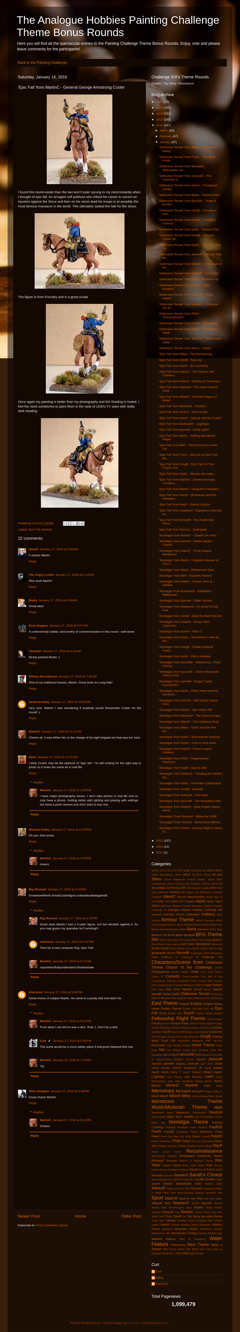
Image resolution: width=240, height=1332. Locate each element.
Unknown (47, 941)
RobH (176, 1165)
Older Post (131, 1216)
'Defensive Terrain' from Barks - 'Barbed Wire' (189, 195)
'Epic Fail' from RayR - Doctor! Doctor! (184, 504)
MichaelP (197, 1091)
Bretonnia (217, 944)
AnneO (180, 914)
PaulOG (215, 1127)
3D (220, 883)
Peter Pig (166, 1136)
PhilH (177, 1141)
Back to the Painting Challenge (42, 62)
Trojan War (157, 1220)
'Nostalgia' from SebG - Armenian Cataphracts (190, 783)
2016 (160, 125)
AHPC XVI (162, 901)
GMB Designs (185, 1032)
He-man (218, 1040)
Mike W (218, 1091)
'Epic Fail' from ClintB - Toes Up (180, 360)
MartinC (47, 529)
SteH (167, 1203)
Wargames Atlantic (186, 1229)
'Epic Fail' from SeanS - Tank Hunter (183, 412)
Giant (175, 1032)
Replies (38, 782)
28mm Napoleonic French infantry (184, 879)
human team (189, 1050)
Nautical (215, 1112)
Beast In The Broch (163, 935)
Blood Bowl (157, 944)
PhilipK (186, 1141)
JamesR (156, 1063)
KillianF (207, 1072)
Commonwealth (190, 976)
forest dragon (214, 1019)
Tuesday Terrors (186, 1220)
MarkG (218, 1081)
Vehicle (175, 1224)
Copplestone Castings (163, 981)
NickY (179, 1116)
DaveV (207, 989)
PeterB (206, 1136)
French (193, 1023)
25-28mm (197, 874)
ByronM (183, 953)
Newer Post (29, 1216)
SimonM (196, 1188)
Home (80, 1216)
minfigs (195, 1096)
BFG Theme (209, 934)
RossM (194, 1169)
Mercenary (162, 1091)
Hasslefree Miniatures (190, 1040)
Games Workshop (161, 1027)
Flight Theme (190, 1018)
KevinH (196, 1072)
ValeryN (165, 1224)
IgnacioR (207, 1054)
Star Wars (197, 1198)
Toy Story (193, 1216)
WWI (192, 1253)
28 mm (217, 874)
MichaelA (183, 1091)
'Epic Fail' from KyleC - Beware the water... (187, 473)
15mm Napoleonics (162, 874)
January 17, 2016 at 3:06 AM (59, 549)
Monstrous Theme (186, 1101)
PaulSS (169, 1131)
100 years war (198, 870)
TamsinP (35, 651)
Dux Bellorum (195, 998)
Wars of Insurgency (192, 1239)
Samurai (168, 1175)
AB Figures (187, 892)
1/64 (162, 870)
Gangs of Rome (180, 1027)
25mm (207, 874)
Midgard (208, 1091)
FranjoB (175, 1023)
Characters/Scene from (177, 962)
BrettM (155, 948)
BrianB (165, 948)
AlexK (218, 901)
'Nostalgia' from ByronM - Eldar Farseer (185, 600)
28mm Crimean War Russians (184, 883)
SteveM (206, 1203)
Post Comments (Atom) (52, 1225)
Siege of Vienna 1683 (178, 1188)
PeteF (155, 1136)
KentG (165, 1072)
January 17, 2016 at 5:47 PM (74, 941)
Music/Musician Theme (179, 1107)
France (166, 1023)
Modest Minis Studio (211, 1096)
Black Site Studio (182, 940)
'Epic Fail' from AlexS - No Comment (183, 365)
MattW (207, 1085)
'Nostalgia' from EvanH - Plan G (180, 631)
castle (154, 957)
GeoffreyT (156, 1032)
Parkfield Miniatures (177, 1127)
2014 (160, 846)
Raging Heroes (196, 1146)
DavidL (166, 994)
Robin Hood (189, 1165)
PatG (193, 1127)
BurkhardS (158, 953)
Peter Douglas (39, 1091)
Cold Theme (215, 972)
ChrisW (175, 972)
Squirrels (184, 1198)
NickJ (170, 1116)
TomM (177, 1216)
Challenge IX (169, 957)
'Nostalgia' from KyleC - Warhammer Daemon (189, 737)
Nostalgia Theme (188, 1122)
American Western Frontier (176, 905)
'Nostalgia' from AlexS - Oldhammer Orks (186, 569)
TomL (169, 1216)
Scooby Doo (187, 1179)
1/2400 (155, 870)
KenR (155, 1072)
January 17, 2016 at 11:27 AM (57, 757)
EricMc (172, 1013)
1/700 (168, 870)
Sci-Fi (176, 1179)
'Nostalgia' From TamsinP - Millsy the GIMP (188, 816)
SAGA (219, 1169)
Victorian (185, 1224)
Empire (196, 1003)
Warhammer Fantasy (184, 1233)
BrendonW (203, 944)
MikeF (164, 1096)
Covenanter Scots (186, 981)
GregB (205, 1036)
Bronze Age (215, 948)
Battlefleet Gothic (207, 929)
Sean (32, 757)
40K (183, 887)
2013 (160, 852)
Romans (184, 1169)
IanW (198, 1054)
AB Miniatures (203, 892)
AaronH (174, 892)
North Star (158, 1122)
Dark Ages (157, 989)
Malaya (199, 1081)
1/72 (174, 870)
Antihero (208, 914)
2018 (160, 113)
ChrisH (218, 967)
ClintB (194, 971)
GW (173, 1040)
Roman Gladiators (169, 1169)
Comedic (173, 976)
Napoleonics (199, 1112)
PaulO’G (202, 1127)
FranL (185, 1023)
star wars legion (213, 1198)
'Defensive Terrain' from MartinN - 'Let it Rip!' (189, 273)
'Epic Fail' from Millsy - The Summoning (185, 354)
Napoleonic (183, 1112)
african (209, 897)
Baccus (172, 924)
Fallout (200, 1013)
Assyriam (210, 920)
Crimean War (205, 981)
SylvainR (156, 1212)
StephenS (181, 1203)
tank (177, 1212)
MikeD (155, 1096)
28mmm (206, 883)
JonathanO (190, 1068)
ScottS (218, 1179)
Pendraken (182, 1131)
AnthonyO (193, 914)
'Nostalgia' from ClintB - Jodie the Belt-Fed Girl (190, 616)
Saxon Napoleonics (161, 1179)
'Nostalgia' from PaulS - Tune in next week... (188, 743)
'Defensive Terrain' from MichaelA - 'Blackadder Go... (182, 168)
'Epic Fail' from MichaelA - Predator (182, 406)
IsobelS (178, 1059)
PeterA (196, 1136)
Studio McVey (214, 1207)
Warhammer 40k (160, 1233)
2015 (160, 840)
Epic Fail (34, 529)
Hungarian (157, 1054)
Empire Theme (171, 1008)
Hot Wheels (173, 1050)
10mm (210, 870)
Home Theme (203, 1045)
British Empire (200, 948)
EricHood (133, 1323)
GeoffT (167, 1031)
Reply (33, 561)
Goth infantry (201, 1032)
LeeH (209, 1076)
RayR (217, 1145)
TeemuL (187, 1212)
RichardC (157, 1160)
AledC (210, 901)
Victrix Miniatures (200, 1224)
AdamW (181, 897)
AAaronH (163, 892)
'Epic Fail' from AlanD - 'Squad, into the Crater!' (190, 418)
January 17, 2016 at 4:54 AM (58, 600)
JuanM (207, 1068)
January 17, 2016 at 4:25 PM (72, 858)
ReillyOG (172, 1156)
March (164, 130)
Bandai (155, 929)
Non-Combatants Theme (208, 1116)
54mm (213, 887)
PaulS (156, 1131)
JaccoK (190, 1059)
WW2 (185, 1253)
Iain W (167, 1054)
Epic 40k (209, 1008)
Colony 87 (157, 976)
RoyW (202, 1169)
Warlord (202, 1233)
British (173, 948)
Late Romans (193, 1076)
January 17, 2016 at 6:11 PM (72, 961)
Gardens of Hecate (199, 1027)
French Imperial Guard (210, 1023)
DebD (176, 994)
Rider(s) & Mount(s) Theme (196, 1160)
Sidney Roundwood (43, 676)
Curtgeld (207, 985)
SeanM (155, 1183)
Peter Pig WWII (182, 1136)
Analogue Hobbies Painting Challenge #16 (195, 909)
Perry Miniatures (201, 1131)
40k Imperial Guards (198, 888)
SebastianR (183, 1183)
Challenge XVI (212, 957)
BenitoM (189, 935)
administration (195, 896)
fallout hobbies (214, 1013)
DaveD (33, 549)
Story (189, 1207)
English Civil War (192, 1008)
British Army (184, 948)
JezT (203, 1063)
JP (200, 1068)
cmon (203, 972)
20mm (187, 874)
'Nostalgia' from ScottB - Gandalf (181, 789)
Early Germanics (213, 998)
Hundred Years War (210, 1050)
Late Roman (174, 1077)
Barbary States (178, 929)
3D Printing (173, 887)
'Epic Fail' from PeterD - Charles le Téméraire (189, 381)
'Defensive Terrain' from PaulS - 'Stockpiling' (188, 323)
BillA (155, 939)
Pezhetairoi (166, 1141)
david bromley (39, 702)
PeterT (155, 1141)
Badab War (216, 924)
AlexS (155, 905)
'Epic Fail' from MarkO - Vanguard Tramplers (189, 489)
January (165, 142)
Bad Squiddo (202, 924)
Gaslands (216, 1027)
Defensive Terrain (195, 994)
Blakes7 (217, 939)
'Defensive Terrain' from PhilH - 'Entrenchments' (180, 315)
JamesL (201, 1059)
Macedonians (158, 1081)
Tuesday (170, 1220)
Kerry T (176, 1072)
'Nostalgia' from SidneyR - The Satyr (183, 795)
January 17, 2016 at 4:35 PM (78, 918)
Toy (184, 1216)
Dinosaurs (216, 994)
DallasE (217, 985)
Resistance (187, 1156)
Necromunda (158, 1116)
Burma (171, 953)
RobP (201, 1165)
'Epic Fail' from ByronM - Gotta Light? (184, 429)
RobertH (166, 1165)
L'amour (157, 1076)
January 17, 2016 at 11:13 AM (61, 731)
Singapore (208, 1188)
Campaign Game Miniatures (206, 953)
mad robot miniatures (180, 1081)
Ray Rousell (37, 889)
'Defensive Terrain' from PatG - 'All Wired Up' (189, 279)
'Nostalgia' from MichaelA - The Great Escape (189, 715)
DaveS (198, 989)
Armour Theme (177, 919)
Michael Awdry (39, 829)
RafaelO (182, 1146)
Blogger (163, 1323)
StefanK (156, 1203)
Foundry (156, 1023)
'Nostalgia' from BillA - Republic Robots (185, 575)
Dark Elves (173, 989)
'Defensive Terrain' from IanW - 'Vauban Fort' (189, 229)
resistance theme (209, 1156)
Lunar (219, 1077)
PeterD (216, 1136)
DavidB (156, 994)
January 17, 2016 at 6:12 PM (72, 1021)
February (166, 136)
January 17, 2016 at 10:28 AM (71, 702)
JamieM (168, 1063)
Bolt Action (188, 944)
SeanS (168, 1183)
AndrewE (168, 914)
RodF (209, 1165)
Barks (33, 600)
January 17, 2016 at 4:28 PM (72, 790)
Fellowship (162, 1018)
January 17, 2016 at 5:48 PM (63, 992)
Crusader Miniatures (183, 985)
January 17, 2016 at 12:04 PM (71, 829)
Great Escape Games (163, 1036)
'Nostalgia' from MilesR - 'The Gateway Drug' (189, 721)
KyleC (218, 1072)
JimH (210, 1063)
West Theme (198, 1244)
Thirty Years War (213, 1212)
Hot (161, 1050)
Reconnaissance (204, 1151)
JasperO (181, 1063)
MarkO (156, 1085)
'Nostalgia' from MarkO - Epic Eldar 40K (186, 709)
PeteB (218, 1131)
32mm (214, 883)
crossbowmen (164, 985)
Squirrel (171, 1198)
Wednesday (178, 1244)
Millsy (186, 1096)
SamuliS (157, 1175)
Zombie (200, 1253)
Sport (157, 1198)
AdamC (169, 896)
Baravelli (164, 929)
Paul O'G (162, 1283)
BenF (179, 935)
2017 (160, 119)
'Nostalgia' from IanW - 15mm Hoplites (185, 656)
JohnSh (176, 1068)
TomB (154, 1216)
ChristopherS (160, 971)
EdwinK (184, 1003)
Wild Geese (169, 1249)
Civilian (185, 972)
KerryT (186, 1072)
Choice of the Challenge (189, 967)
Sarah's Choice (205, 1174)
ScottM (209, 1179)
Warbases (167, 1229)
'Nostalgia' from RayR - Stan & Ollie (183, 767)
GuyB (164, 1040)
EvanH (189, 1013)
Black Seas (166, 940)
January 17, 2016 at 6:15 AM (61, 651)
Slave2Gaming (185, 1192)
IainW (175, 1054)
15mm (218, 870)
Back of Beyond (186, 924)
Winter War (184, 1249)
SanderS (181, 1175)
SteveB (195, 1203)
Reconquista (158, 1156)
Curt (43, 1040)
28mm (156, 879)
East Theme (164, 1003)
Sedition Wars (213, 1183)
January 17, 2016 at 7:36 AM (77, 676)
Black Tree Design (202, 940)
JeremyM (193, 1063)
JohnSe (165, 1068)
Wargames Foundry (211, 1229)
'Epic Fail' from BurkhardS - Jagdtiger (184, 423)
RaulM (208, 1146)
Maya (219, 1085)
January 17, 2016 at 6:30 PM (72, 1040)
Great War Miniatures (187, 1036)
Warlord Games (163, 1239)
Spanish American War (208, 1192)
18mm (178, 874)
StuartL (199, 1207)
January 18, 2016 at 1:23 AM (72, 1060)
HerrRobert (158, 1045)
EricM (162, 1013)
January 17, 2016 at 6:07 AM (68, 625)
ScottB (199, 1179)
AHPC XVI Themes (182, 901)
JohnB (218, 1063)
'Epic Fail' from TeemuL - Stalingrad (183, 529)
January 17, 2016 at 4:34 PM (66, 889)
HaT (208, 1040)
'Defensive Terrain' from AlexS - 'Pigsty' (185, 348)
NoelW (188, 1116)
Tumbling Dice (204, 1220)
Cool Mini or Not (211, 976)
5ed (220, 888)
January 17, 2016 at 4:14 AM (74, 574)
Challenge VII (190, 957)
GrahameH (215, 1031)
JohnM (155, 1068)
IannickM (187, 1054)
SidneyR (158, 1188)
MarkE (208, 1081)
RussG (210, 1169)
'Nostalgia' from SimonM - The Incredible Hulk (190, 801)
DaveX (217, 989)
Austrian (163, 924)
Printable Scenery (167, 1146)
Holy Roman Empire (178, 1045)
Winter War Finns (202, 1249)
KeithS (217, 1068)
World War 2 (168, 1253)
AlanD (200, 901)
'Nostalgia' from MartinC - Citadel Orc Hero (188, 535)
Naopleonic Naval (162, 1112)
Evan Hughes (38, 625)
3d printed (158, 887)
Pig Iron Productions (203, 1141)
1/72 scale (183, 870)
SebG (198, 1183)
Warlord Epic (215, 1233)
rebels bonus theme (166, 1151)
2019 (160, 107)
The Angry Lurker (41, 574)
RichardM (172, 1160)
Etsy (179, 1013)
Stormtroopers (176, 1207)
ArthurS (200, 920)
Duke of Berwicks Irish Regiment (169, 998)
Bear (219, 929)
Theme (199, 1212)
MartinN (191, 1085)
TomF (162, 1216)
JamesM (215, 1059)
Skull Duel (169, 1192)
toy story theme (211, 1216)
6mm (154, 892)
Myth (218, 1107)
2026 (160, 101)
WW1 (179, 1253)
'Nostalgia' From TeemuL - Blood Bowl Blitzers (190, 822)
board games (172, 944)
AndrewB (156, 914)
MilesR (174, 1096)
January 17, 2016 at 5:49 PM (70, 1091)
